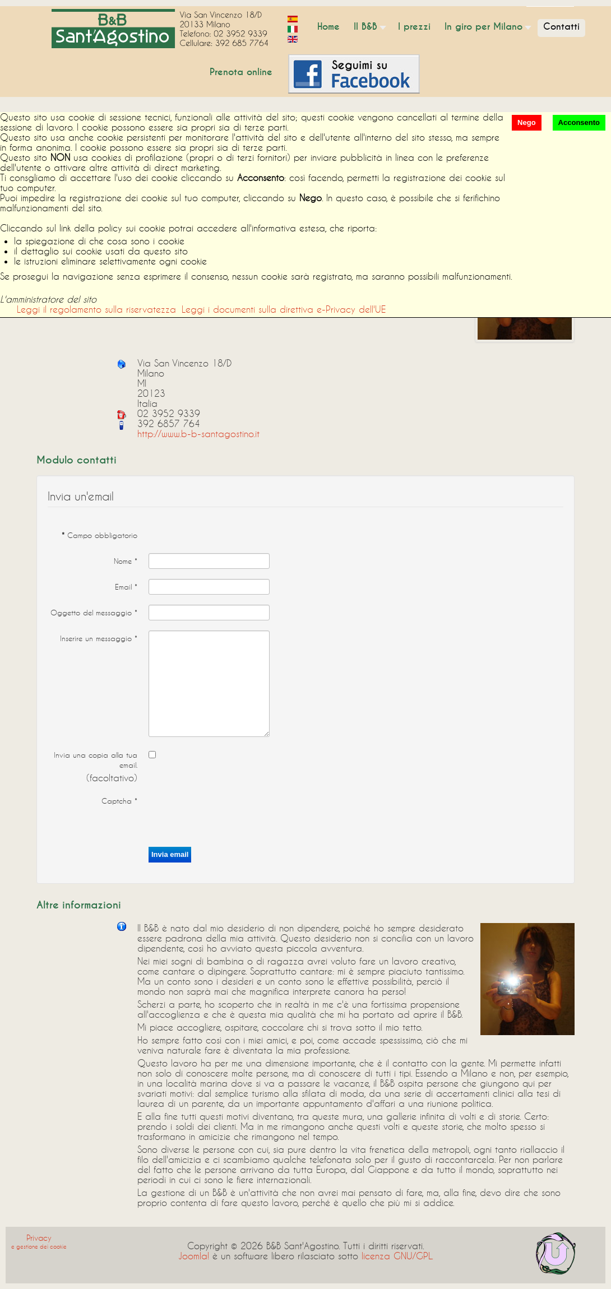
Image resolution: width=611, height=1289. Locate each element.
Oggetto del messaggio (93, 612)
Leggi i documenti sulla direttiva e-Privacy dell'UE (284, 309)
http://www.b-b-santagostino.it (198, 433)
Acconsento (579, 122)
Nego (526, 122)
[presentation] (234, 815)
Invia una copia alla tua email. (95, 759)
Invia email (169, 854)
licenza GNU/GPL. (397, 1255)
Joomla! (193, 1255)
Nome (125, 561)
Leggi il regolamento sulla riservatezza (96, 309)
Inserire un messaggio (98, 638)
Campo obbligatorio (99, 535)
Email (126, 586)
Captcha (119, 800)
